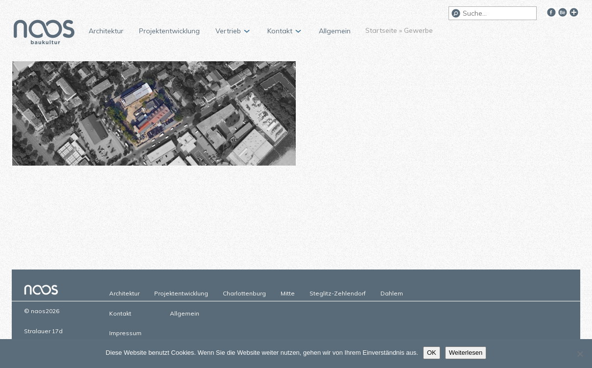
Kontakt (279, 30)
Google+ (574, 12)
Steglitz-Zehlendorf (337, 293)
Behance (563, 12)
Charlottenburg (244, 293)
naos (44, 33)
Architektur (106, 30)
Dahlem (391, 293)
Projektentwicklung (169, 30)
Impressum (125, 333)
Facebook (551, 12)
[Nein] (580, 354)
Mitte (288, 293)
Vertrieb (228, 30)
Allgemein (335, 30)
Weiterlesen (465, 352)
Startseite (381, 30)
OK (431, 352)
